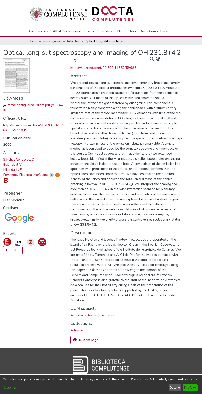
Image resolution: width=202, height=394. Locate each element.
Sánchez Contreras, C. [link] (18, 159)
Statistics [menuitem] (105, 31)
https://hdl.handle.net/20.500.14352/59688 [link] (103, 67)
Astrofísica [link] (78, 315)
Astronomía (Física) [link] (102, 315)
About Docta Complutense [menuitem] (149, 31)
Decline (175, 388)
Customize (10, 388)
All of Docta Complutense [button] (72, 31)
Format (11, 250)
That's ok (190, 388)
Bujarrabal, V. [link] (12, 164)
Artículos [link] (73, 41)
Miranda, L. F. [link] (12, 169)
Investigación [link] (52, 41)
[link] (76, 330)
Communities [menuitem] (38, 31)
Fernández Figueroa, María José (26, 174)
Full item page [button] (85, 340)
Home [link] (33, 41)
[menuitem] (73, 31)
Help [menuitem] (120, 31)
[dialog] (101, 384)
